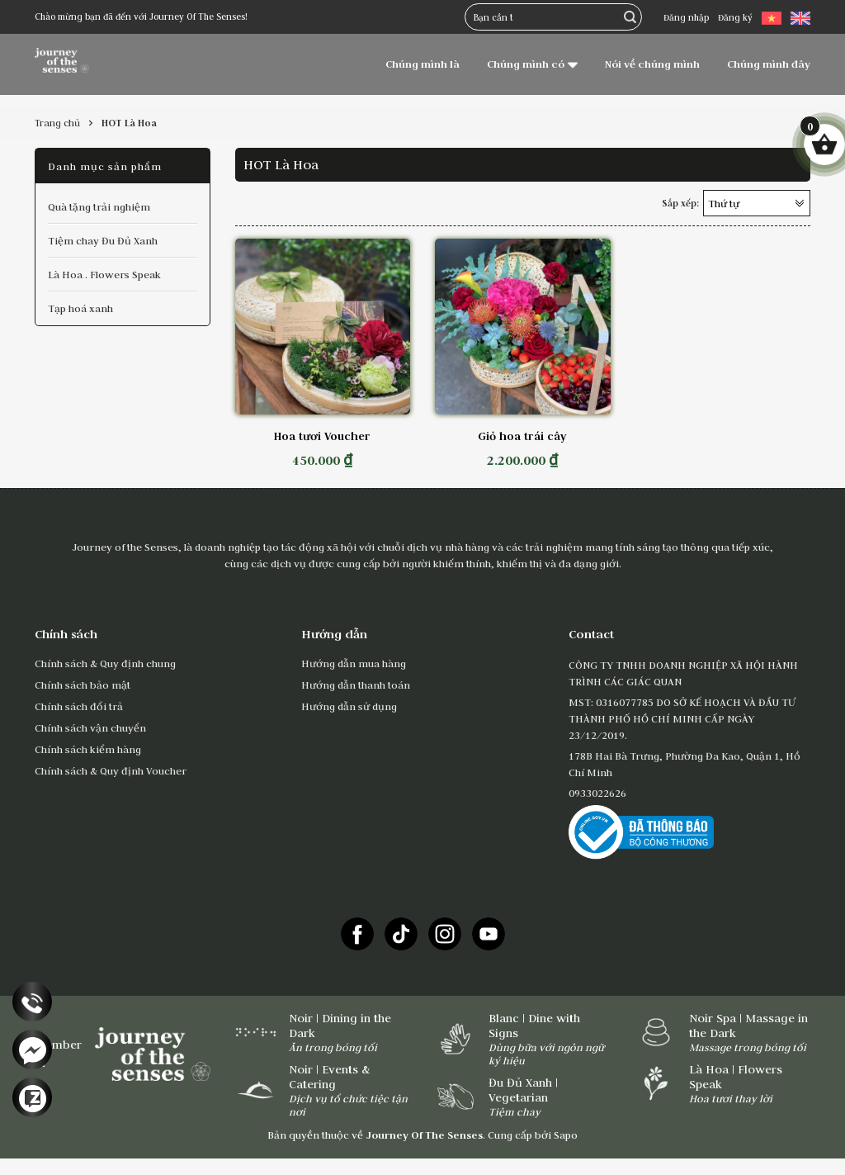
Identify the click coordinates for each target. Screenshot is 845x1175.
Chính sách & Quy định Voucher (110, 770)
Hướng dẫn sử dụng (349, 706)
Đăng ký (735, 17)
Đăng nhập (686, 17)
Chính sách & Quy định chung (105, 663)
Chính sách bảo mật (82, 684)
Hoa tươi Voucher (322, 436)
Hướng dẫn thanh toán (355, 684)
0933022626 (597, 792)
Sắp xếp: (680, 203)
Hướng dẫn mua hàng (353, 663)
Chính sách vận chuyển (90, 727)
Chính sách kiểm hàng (88, 749)
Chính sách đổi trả (79, 706)
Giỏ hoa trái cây (522, 436)
